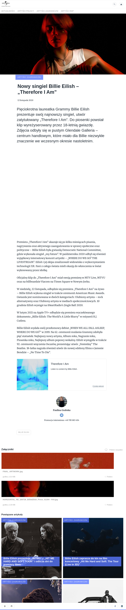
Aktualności (8, 11)
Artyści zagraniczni (47, 11)
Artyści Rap (67, 11)
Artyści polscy (26, 11)
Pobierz (35, 459)
